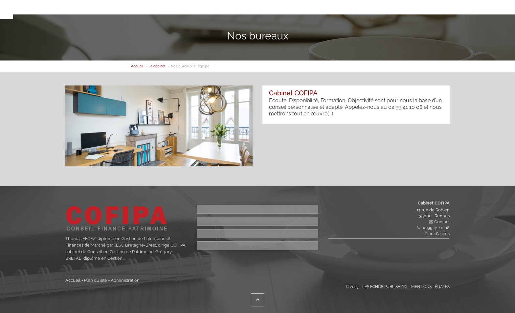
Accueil (72, 280)
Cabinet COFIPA (293, 93)
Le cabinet (141, 8)
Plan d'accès (437, 233)
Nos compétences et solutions (192, 8)
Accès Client (257, 246)
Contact (282, 8)
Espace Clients (257, 233)
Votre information (249, 8)
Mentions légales (430, 286)
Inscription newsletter (257, 221)
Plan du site (95, 280)
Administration (125, 280)
